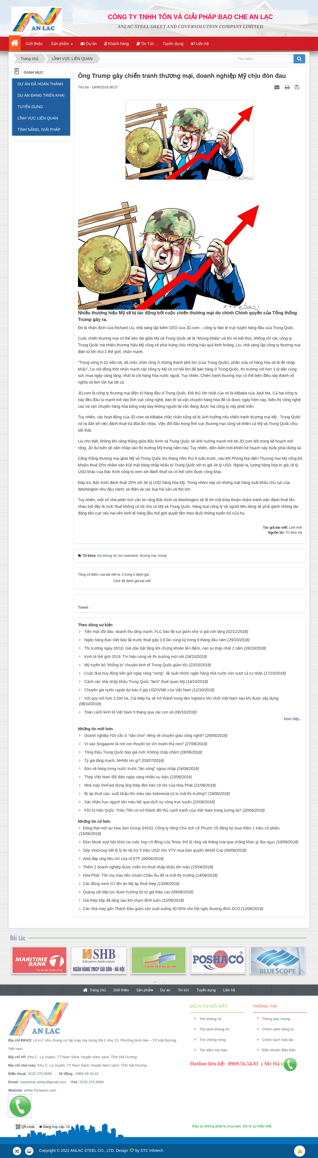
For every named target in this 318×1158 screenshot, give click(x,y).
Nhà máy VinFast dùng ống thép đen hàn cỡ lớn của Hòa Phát (138, 785)
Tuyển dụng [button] (173, 43)
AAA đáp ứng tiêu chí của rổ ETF (112, 858)
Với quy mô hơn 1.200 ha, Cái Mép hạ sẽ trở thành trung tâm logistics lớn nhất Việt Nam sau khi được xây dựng (181, 698)
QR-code (25, 1127)
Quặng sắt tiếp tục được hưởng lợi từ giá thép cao (126, 892)
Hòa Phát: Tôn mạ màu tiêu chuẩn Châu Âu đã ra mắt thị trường (139, 875)
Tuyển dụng (206, 990)
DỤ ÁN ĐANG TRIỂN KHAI (41, 95)
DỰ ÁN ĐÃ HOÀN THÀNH (40, 84)
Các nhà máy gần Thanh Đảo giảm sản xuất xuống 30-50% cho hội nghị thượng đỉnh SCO (161, 908)
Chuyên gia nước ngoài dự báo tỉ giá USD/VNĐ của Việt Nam (137, 690)
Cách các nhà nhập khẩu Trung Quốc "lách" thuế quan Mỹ (134, 681)
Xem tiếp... (292, 719)
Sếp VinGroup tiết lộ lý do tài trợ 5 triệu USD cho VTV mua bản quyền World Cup (153, 850)
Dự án (165, 990)
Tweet (83, 607)
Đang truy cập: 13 (54, 1127)
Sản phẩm (144, 990)
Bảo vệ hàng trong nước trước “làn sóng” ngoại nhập (130, 768)
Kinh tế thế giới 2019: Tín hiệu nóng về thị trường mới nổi (134, 656)
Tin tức (183, 990)
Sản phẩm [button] (61, 45)
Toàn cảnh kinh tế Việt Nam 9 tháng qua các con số (128, 712)
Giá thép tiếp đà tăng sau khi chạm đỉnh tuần (122, 900)
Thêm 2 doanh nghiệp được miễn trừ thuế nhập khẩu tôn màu (136, 867)
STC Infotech (151, 1150)
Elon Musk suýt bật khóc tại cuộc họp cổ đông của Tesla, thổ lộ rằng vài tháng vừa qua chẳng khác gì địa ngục (179, 842)
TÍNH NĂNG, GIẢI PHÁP (39, 129)
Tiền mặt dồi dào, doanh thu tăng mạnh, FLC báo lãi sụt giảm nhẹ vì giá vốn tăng (154, 631)
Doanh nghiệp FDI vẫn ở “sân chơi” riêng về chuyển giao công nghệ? (144, 735)
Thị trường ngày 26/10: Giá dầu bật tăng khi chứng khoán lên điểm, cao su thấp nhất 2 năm (163, 648)
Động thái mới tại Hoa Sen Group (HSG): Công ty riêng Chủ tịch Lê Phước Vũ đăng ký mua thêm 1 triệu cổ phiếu (181, 828)
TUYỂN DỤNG (30, 107)
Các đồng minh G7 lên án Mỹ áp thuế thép (119, 883)
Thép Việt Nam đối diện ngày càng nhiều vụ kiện (126, 777)
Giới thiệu (121, 990)
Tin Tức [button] (145, 43)
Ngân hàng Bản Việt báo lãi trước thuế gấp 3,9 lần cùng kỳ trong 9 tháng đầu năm (155, 640)
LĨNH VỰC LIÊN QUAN (38, 118)
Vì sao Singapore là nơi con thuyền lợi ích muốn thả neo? (134, 744)
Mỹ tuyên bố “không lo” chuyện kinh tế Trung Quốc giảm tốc (136, 665)
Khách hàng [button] (116, 43)
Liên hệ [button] (200, 43)
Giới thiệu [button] (33, 43)
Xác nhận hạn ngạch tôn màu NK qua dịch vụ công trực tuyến (138, 802)
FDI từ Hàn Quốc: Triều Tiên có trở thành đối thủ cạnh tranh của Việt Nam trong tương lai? (163, 810)
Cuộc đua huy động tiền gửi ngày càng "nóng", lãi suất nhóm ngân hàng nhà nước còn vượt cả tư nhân (173, 673)
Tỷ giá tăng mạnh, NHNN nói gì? (112, 760)
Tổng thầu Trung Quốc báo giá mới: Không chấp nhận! (131, 752)
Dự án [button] (88, 43)
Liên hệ (229, 990)
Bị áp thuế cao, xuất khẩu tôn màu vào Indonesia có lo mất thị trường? (145, 793)
